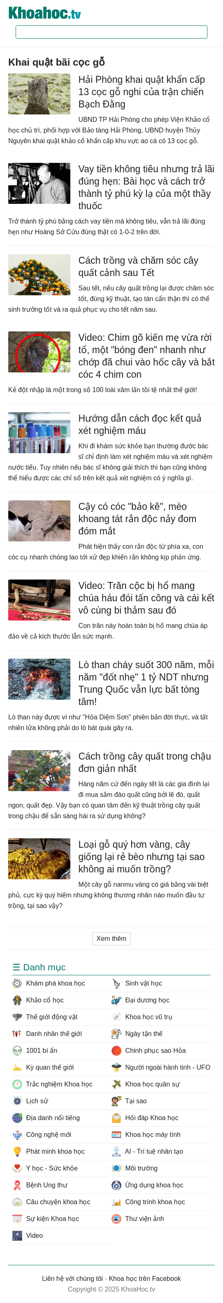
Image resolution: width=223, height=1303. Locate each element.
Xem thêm (112, 938)
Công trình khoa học (148, 1202)
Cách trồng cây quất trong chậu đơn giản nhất (145, 762)
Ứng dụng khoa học (148, 1185)
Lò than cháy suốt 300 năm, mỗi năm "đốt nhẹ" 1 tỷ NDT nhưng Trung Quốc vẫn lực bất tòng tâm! (146, 683)
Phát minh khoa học (48, 1152)
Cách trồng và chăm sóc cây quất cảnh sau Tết (138, 266)
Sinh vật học (137, 983)
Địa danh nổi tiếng (46, 1118)
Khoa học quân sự (146, 1084)
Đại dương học (141, 1000)
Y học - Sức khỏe (45, 1168)
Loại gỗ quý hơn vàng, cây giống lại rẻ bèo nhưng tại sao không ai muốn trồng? (142, 856)
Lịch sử (30, 1101)
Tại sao (129, 1101)
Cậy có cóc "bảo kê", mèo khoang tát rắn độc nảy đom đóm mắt (138, 518)
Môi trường (135, 1168)
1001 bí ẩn (34, 1051)
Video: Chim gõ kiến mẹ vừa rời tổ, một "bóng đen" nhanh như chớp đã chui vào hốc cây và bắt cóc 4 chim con (147, 356)
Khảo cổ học (38, 1000)
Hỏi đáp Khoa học (145, 1118)
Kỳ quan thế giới (43, 1068)
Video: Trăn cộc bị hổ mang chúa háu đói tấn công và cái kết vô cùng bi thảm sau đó (146, 598)
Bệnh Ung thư (39, 1185)
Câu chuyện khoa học (51, 1202)
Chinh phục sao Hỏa (149, 1051)
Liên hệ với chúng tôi (72, 1278)
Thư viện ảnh (138, 1219)
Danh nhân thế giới (47, 1034)
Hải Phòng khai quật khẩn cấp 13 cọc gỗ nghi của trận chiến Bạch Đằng (142, 92)
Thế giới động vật (44, 1017)
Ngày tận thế (137, 1034)
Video (27, 1236)
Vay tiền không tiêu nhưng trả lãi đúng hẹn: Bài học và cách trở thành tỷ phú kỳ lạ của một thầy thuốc (147, 187)
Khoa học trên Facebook (145, 1278)
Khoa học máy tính (146, 1135)
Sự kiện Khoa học (45, 1219)
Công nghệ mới (41, 1135)
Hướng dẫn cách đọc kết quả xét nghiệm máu (140, 424)
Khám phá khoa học (48, 983)
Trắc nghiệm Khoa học (52, 1084)
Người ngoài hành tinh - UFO (161, 1068)
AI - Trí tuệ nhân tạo (147, 1152)
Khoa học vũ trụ (142, 1017)
